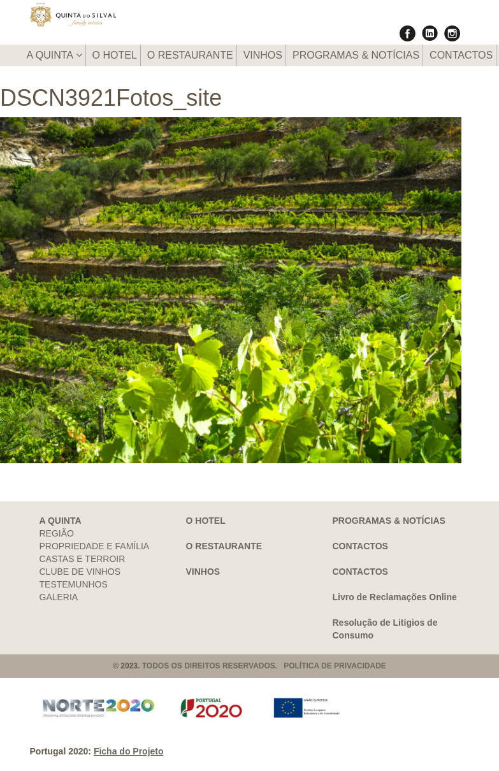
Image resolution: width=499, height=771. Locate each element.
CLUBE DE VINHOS (80, 571)
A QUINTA (54, 55)
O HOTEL (114, 55)
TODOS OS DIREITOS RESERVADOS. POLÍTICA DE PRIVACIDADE (264, 665)
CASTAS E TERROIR (83, 559)
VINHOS (262, 55)
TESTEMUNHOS (74, 584)
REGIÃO (57, 533)
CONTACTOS (461, 55)
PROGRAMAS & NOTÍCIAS (356, 55)
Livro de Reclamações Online (395, 597)
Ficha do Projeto (129, 751)
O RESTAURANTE (190, 55)
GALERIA (59, 597)
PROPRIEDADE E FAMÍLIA (95, 546)
